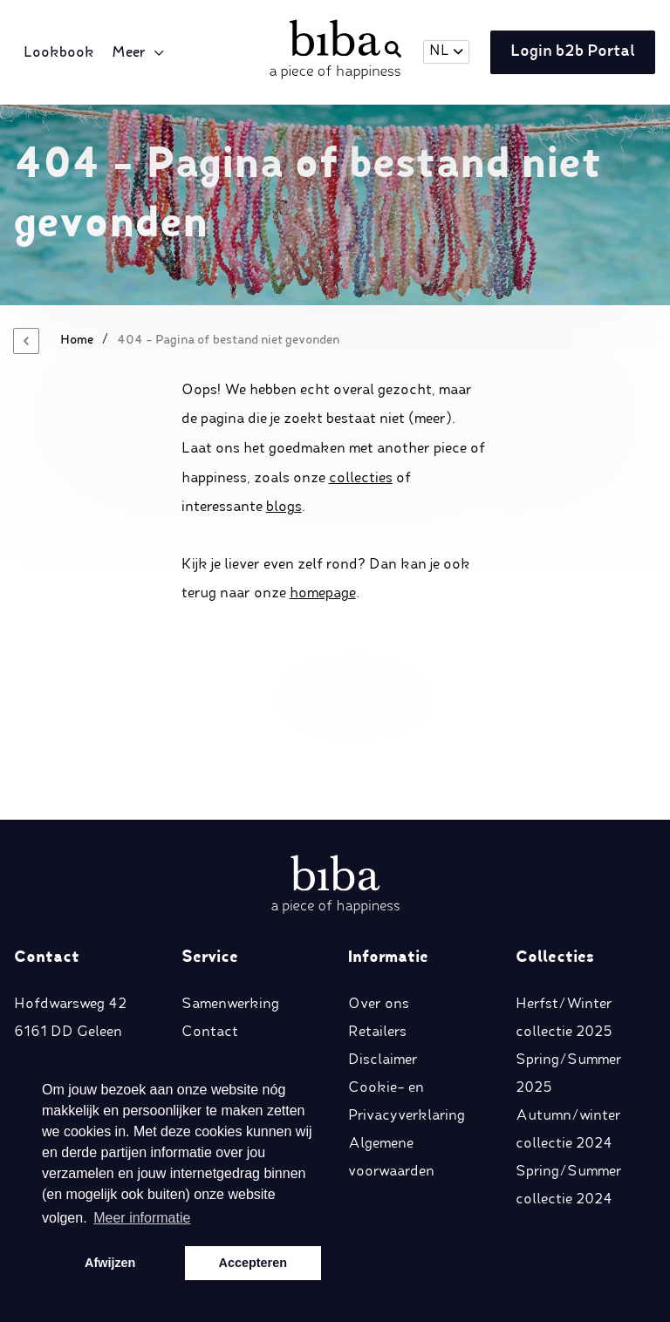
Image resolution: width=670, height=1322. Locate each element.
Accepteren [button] (253, 1263)
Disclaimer (383, 908)
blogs (284, 507)
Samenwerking (230, 852)
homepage (323, 594)
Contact (209, 880)
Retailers (377, 880)
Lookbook (61, 53)
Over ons (378, 852)
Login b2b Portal (568, 53)
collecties (361, 479)
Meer (131, 53)
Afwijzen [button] (110, 1263)
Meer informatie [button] (141, 1217)
